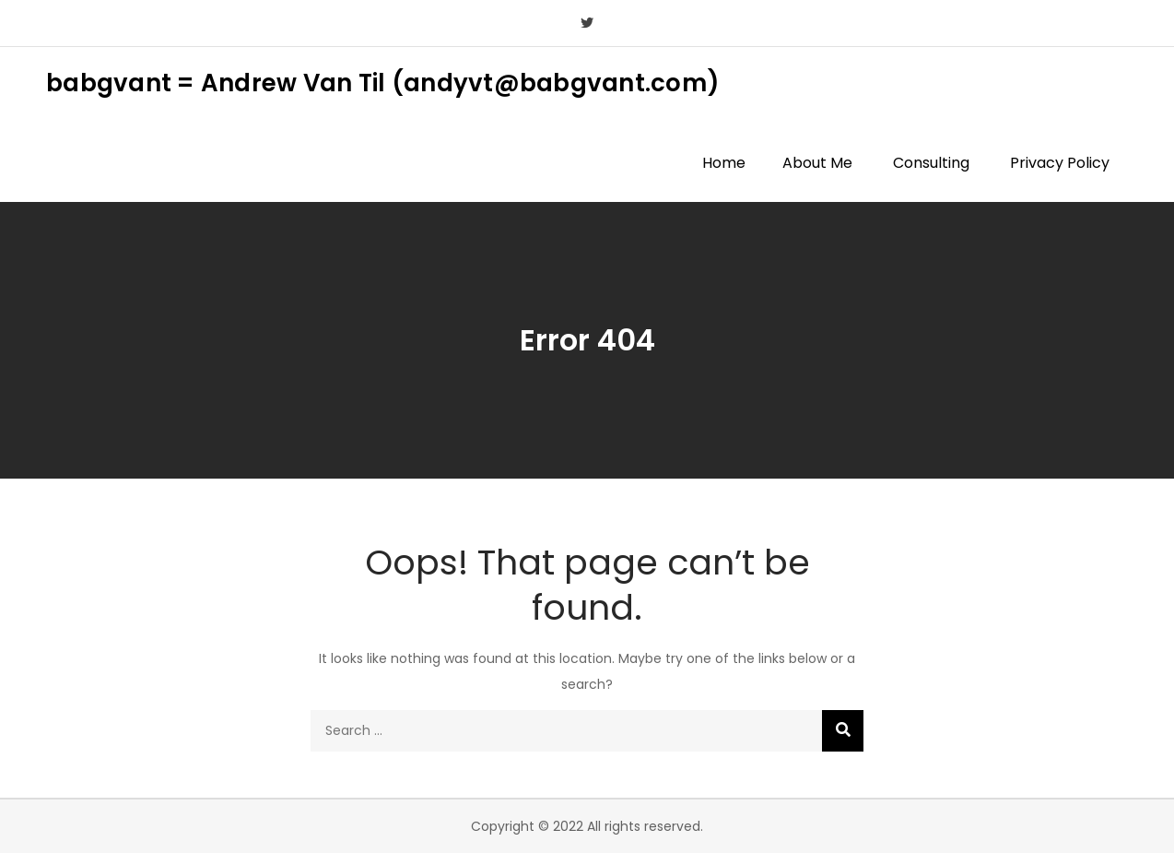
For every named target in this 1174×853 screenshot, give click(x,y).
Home (723, 162)
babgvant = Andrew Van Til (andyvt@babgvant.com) (383, 83)
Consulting (931, 162)
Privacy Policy (1059, 162)
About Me (817, 162)
